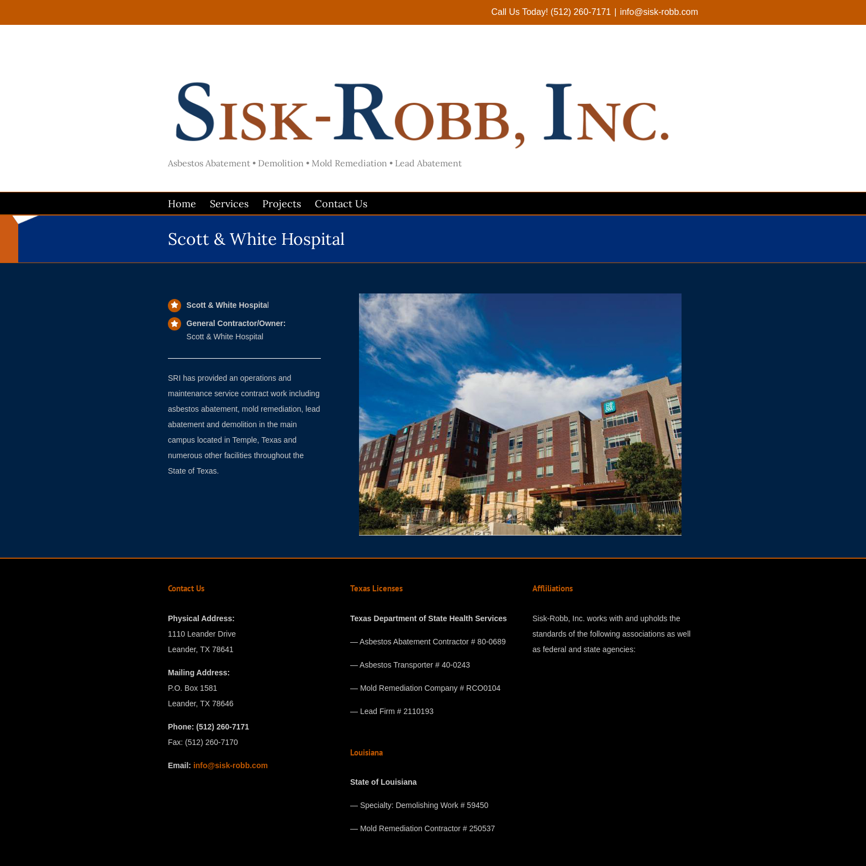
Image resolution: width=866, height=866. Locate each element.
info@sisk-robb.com (659, 12)
